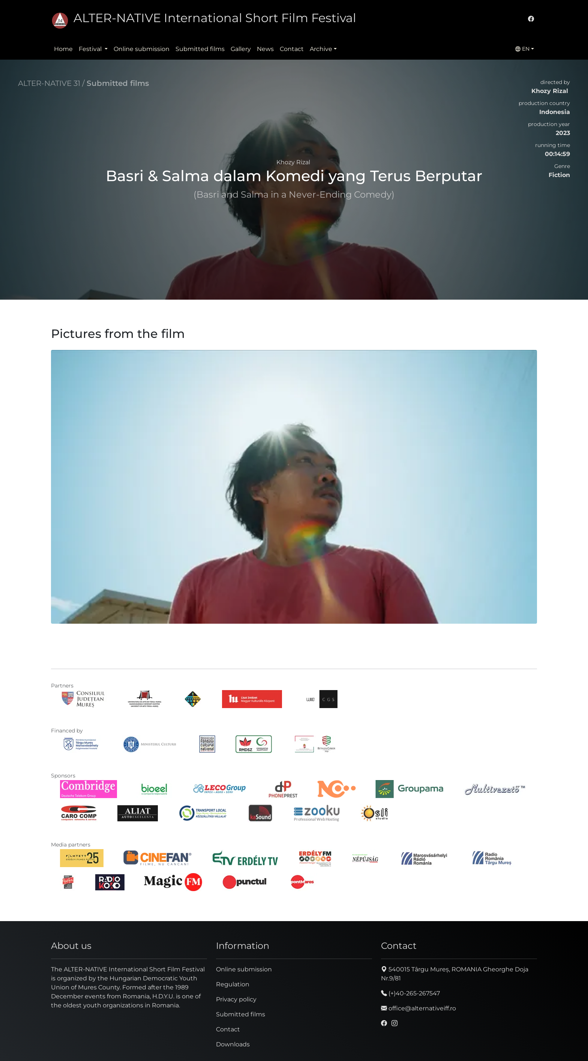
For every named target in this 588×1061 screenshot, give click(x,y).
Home (63, 49)
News (265, 49)
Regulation (232, 984)
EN (522, 48)
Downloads (233, 1044)
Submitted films (200, 49)
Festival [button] (91, 49)
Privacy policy (236, 999)
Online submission (142, 49)
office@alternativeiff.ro (418, 1008)
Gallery (241, 49)
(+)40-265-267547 (410, 993)
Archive (321, 49)
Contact (292, 49)
